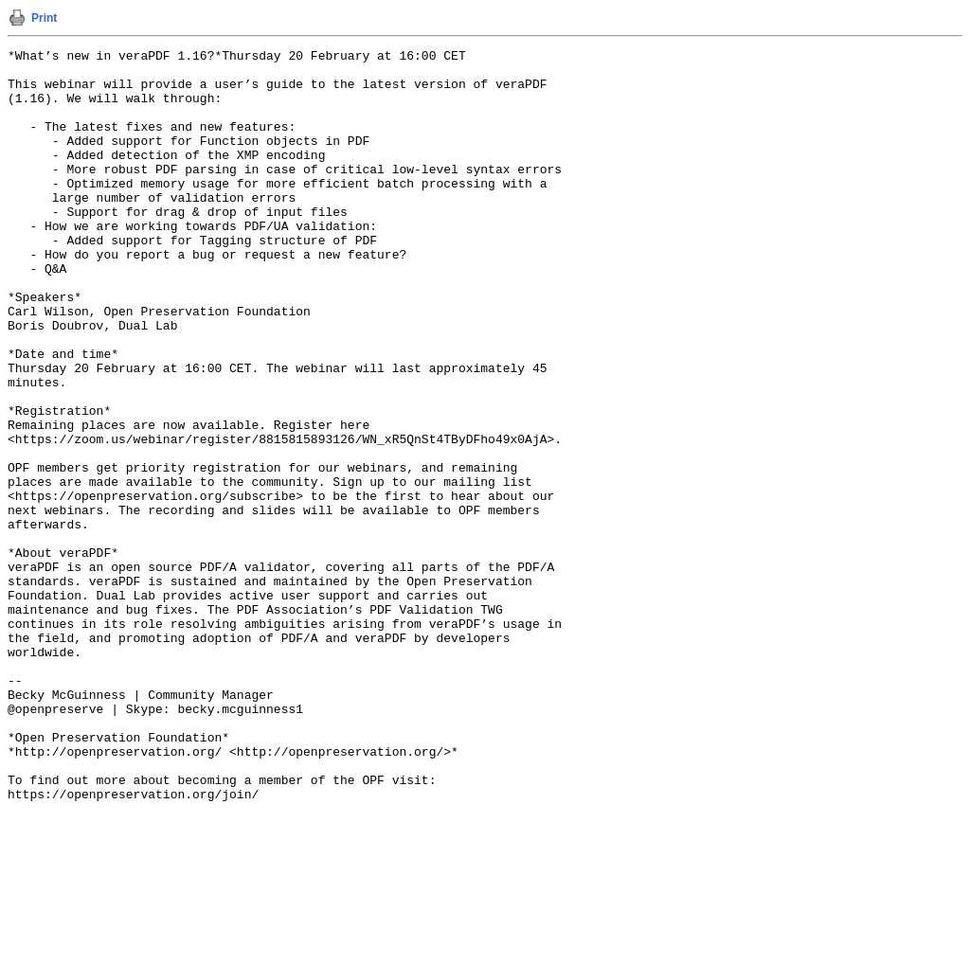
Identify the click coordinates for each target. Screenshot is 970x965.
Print (44, 18)
